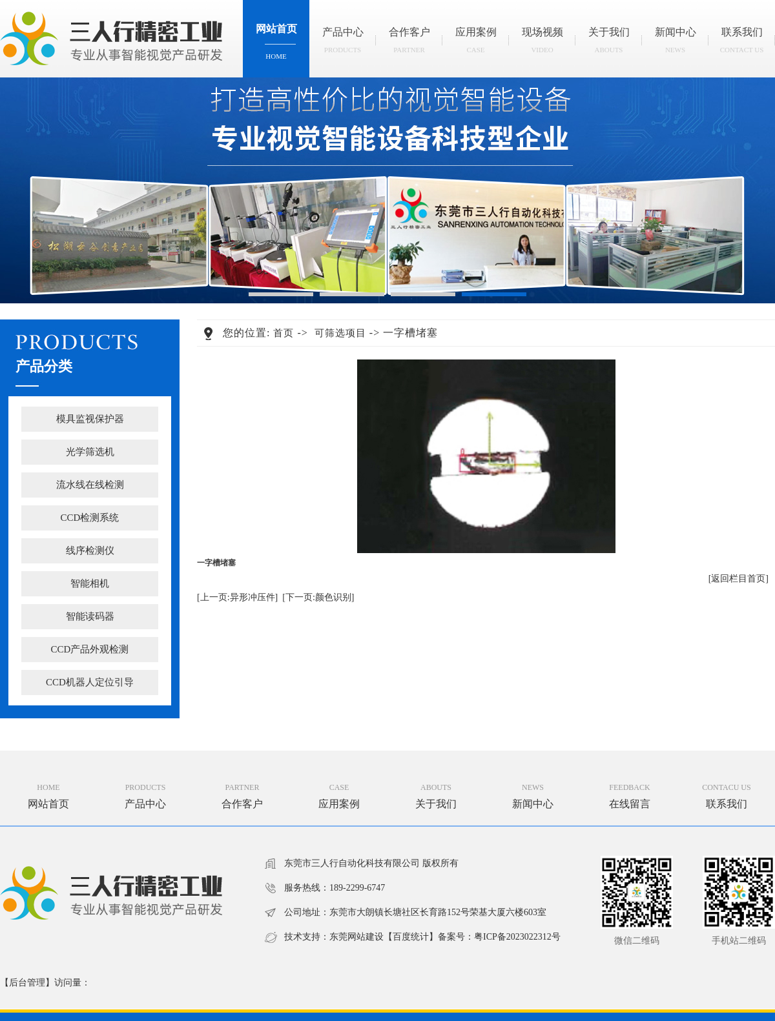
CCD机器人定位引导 (90, 682)
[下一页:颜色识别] (318, 597)
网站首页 (276, 45)
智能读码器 (90, 616)
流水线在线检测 (90, 485)
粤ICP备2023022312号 (517, 937)
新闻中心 (675, 43)
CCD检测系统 (90, 517)
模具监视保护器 (90, 419)
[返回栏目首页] (738, 578)
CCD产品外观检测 (90, 649)
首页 (283, 333)
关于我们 (608, 43)
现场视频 (542, 43)
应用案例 (475, 43)
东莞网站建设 (356, 937)
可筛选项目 (340, 333)
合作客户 (409, 43)
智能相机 (89, 583)
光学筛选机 (90, 452)
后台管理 (27, 982)
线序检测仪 (90, 550)
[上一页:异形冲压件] (237, 597)
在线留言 (629, 803)
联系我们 (741, 43)
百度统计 (411, 937)
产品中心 (342, 43)
